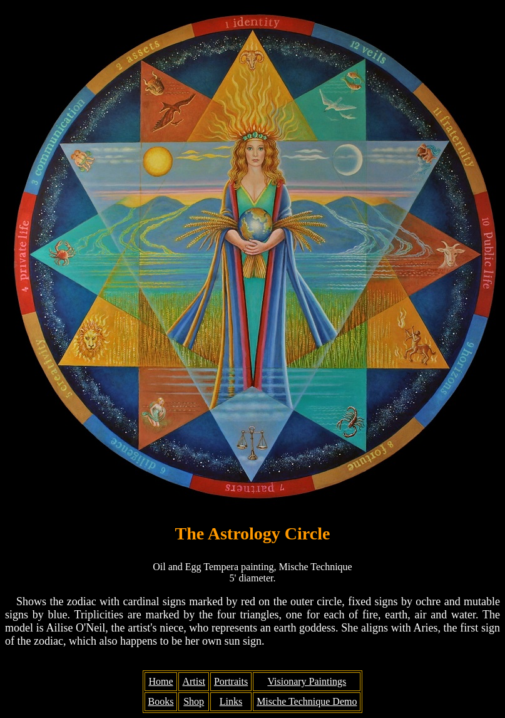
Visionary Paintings (306, 681)
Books (161, 701)
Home (160, 681)
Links (231, 701)
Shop (193, 701)
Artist (193, 681)
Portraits (231, 681)
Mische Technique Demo (307, 701)
